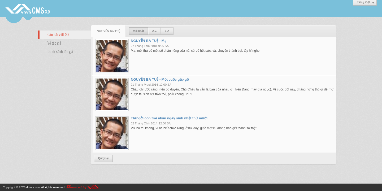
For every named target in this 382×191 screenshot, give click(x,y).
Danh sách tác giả (60, 51)
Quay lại (103, 158)
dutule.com (33, 187)
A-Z (154, 30)
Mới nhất (138, 30)
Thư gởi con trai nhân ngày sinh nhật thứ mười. (170, 118)
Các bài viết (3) (58, 34)
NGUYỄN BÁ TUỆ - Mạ (148, 41)
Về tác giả (54, 43)
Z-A (167, 30)
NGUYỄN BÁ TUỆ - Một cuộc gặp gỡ (160, 79)
